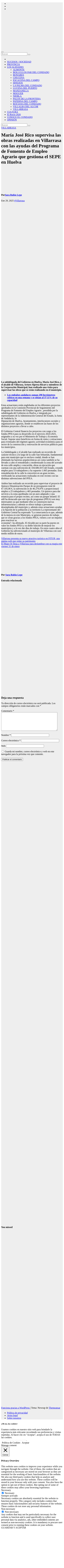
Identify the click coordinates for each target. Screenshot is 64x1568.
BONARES (18, 75)
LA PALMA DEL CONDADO (27, 85)
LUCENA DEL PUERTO (25, 88)
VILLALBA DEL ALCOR (25, 106)
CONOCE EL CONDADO (20, 117)
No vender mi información (13, 1443)
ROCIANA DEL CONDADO (27, 104)
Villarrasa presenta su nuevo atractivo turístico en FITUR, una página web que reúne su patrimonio (30, 539)
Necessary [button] (6, 1493)
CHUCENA (18, 77)
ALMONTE (18, 69)
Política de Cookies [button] (11, 1446)
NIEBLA (17, 96)
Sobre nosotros (14, 1421)
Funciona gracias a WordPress (15, 1411)
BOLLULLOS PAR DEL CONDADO (31, 72)
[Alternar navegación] (2, 51)
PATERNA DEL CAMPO (25, 101)
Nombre (6, 738)
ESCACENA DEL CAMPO (26, 80)
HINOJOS (18, 83)
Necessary (9, 1496)
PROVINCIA (13, 64)
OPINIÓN (12, 120)
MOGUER (18, 93)
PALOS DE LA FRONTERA (27, 98)
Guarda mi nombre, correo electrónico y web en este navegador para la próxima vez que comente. (27, 756)
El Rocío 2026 (14, 114)
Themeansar (54, 1411)
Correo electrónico (11, 744)
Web (3, 749)
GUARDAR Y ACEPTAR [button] (13, 1531)
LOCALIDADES (15, 67)
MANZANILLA (21, 91)
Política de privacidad (17, 1416)
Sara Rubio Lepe (13, 195)
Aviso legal (12, 1419)
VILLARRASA (20, 109)
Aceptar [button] (25, 1446)
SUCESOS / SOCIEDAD (19, 62)
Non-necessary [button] (8, 1512)
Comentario (7, 711)
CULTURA (12, 112)
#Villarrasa (19, 200)
